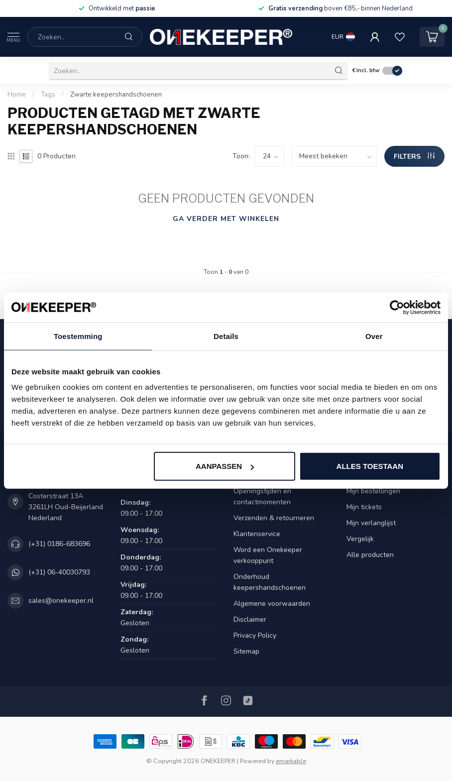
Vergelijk (360, 539)
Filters (414, 156)
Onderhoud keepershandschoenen (269, 582)
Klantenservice (256, 534)
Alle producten (370, 554)
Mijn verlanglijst (371, 523)
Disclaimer (249, 619)
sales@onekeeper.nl (61, 600)
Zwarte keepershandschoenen (116, 94)
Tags (48, 94)
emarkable (291, 761)
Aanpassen (225, 466)
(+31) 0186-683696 (59, 544)
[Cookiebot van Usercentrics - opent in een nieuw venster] (397, 307)
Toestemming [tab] (78, 336)
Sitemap (246, 651)
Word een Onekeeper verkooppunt (267, 555)
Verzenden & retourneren (273, 518)
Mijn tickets (364, 507)
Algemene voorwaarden (271, 603)
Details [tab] (226, 336)
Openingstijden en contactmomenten (262, 496)
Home (16, 94)
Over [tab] (374, 336)
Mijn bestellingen (373, 491)
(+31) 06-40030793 (59, 572)
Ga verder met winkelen (226, 218)
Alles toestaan (370, 466)
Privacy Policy (254, 635)
